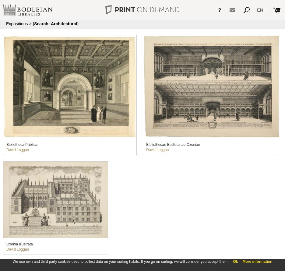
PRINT (142, 9)
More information (257, 261)
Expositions (17, 23)
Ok (235, 261)
